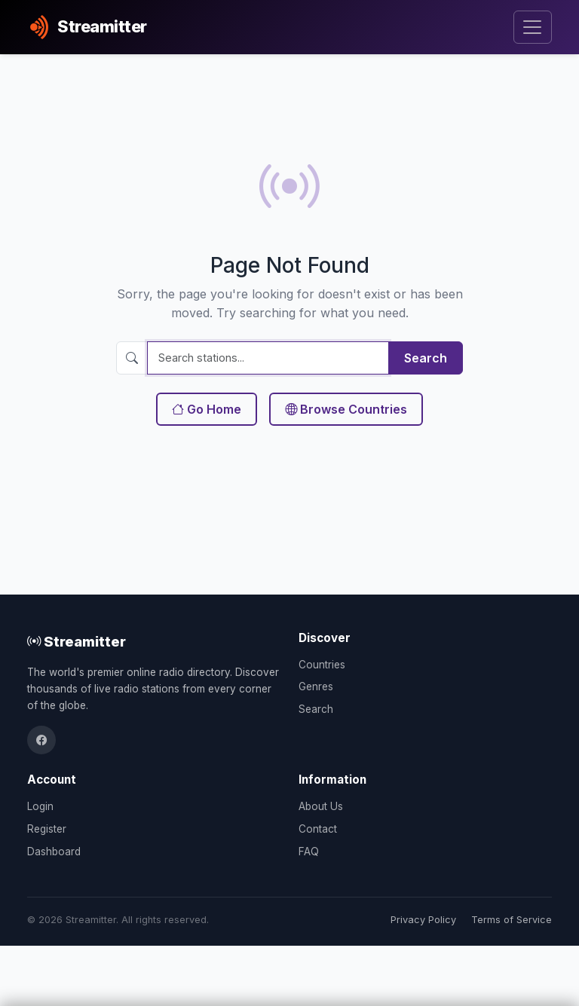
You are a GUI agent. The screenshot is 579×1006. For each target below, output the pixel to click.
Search (425, 357)
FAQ (309, 851)
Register (46, 829)
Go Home (206, 409)
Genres (316, 686)
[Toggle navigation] (532, 27)
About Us (321, 806)
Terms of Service (511, 919)
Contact (318, 829)
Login (40, 806)
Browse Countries (346, 409)
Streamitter (76, 641)
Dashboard (54, 851)
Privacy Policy (423, 919)
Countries (322, 665)
